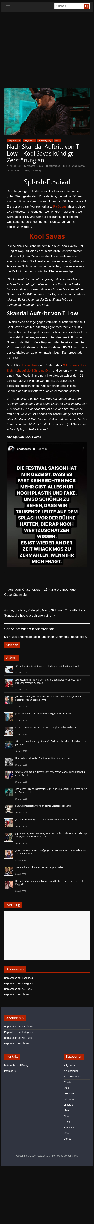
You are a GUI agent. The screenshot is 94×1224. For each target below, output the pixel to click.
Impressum (10, 1070)
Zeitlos (67, 1138)
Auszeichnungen (73, 1076)
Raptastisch (14, 140)
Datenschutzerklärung (16, 1065)
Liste (66, 1110)
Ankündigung (44, 140)
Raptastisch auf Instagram (18, 983)
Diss (57, 140)
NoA (66, 1116)
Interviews (69, 1099)
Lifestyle (68, 1104)
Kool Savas (71, 166)
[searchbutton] (86, 6)
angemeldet (26, 636)
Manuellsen (30, 365)
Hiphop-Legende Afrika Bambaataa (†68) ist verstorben (42, 758)
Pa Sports (60, 206)
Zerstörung (36, 170)
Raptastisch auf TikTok (16, 994)
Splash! (18, 170)
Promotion (69, 1127)
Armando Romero (35, 166)
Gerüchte (69, 1093)
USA (66, 1133)
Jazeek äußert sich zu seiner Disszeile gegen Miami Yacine (43, 713)
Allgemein (29, 140)
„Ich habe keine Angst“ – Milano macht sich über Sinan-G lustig (46, 819)
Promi (67, 1121)
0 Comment (53, 166)
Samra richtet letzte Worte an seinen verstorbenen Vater (43, 805)
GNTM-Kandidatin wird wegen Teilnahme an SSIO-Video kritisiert (47, 665)
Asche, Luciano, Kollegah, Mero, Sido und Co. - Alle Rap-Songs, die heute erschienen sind (44, 613)
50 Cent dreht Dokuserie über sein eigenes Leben (39, 867)
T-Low (26, 170)
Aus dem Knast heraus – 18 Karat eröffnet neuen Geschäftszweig (40, 592)
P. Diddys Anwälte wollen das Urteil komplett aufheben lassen (45, 727)
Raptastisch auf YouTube (18, 989)
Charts (67, 1082)
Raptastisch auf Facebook (18, 978)
